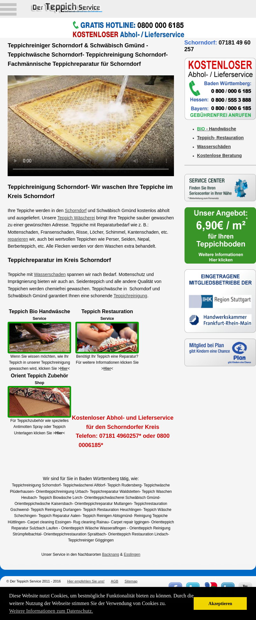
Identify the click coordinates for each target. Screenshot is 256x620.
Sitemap (131, 581)
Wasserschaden (50, 274)
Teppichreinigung (130, 295)
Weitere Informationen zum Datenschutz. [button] (51, 611)
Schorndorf (75, 210)
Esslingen (132, 554)
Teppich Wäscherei (76, 217)
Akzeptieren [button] (220, 603)
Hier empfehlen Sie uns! (85, 581)
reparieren (18, 239)
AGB (114, 581)
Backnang (110, 554)
